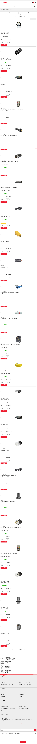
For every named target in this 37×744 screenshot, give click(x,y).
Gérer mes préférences (14, 742)
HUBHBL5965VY (3, 239)
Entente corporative (23, 706)
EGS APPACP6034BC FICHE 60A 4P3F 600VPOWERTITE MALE (10, 56)
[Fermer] (35, 733)
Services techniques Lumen (24, 708)
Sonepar (21, 679)
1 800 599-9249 (8, 717)
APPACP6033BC (3, 552)
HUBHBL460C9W (3, 291)
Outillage (21, 696)
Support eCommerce (23, 686)
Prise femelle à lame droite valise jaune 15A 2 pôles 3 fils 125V (11, 370)
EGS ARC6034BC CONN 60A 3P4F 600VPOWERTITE (9, 83)
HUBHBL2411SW (3, 212)
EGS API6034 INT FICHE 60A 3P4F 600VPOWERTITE (9, 396)
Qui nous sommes (4, 679)
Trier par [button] (27, 12)
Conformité (3, 682)
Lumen (18, 676)
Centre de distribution (5, 680)
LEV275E (2, 343)
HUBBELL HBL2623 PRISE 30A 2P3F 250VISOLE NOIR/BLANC (10, 579)
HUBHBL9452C (3, 29)
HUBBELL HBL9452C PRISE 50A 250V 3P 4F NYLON (9, 30)
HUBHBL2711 (3, 526)
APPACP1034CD (3, 186)
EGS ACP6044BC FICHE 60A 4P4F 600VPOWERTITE (9, 318)
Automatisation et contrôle (6, 691)
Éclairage (2, 694)
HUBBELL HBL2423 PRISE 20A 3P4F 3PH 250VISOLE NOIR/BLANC (11, 449)
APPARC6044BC (3, 422)
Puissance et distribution (6, 692)
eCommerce (3, 702)
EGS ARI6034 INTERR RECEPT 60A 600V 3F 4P (8, 266)
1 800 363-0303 (11, 719)
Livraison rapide (7, 666)
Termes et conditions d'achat (25, 684)
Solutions (18, 700)
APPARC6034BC (3, 82)
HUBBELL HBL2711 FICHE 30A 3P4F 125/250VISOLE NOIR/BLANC (11, 527)
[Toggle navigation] (1, 3)
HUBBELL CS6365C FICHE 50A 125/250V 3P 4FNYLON (9, 161)
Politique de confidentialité (24, 682)
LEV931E (2, 631)
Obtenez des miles (8, 670)
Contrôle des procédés (23, 691)
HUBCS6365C (3, 160)
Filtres (9, 12)
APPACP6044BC (3, 317)
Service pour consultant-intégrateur (8, 708)
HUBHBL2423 (3, 448)
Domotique (3, 696)
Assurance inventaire (5, 704)
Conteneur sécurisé (5, 706)
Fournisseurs (21, 680)
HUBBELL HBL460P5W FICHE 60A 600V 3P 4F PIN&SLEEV (9, 135)
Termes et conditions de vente (7, 684)
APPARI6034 (3, 265)
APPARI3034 (3, 500)
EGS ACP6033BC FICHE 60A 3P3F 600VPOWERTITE (9, 553)
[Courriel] (17, 730)
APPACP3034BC (3, 108)
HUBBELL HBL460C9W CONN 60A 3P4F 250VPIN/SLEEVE (10, 292)
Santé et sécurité (4, 698)
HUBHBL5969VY (3, 369)
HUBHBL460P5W (3, 134)
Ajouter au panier (4, 45)
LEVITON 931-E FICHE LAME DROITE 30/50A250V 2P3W (9, 632)
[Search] (18, 6)
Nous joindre (3, 686)
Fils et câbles (21, 694)
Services (18, 688)
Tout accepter (23, 742)
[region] (18, 738)
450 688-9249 (5, 715)
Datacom (21, 692)
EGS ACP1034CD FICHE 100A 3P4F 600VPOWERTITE (9, 187)
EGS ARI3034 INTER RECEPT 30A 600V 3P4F (8, 501)
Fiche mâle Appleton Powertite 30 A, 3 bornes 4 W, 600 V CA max (12, 109)
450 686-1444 (6, 718)
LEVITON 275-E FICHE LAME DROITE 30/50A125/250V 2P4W (10, 344)
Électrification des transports (25, 698)
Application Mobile (23, 702)
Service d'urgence (8, 657)
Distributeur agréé (8, 661)
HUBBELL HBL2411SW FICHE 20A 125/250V (7, 213)
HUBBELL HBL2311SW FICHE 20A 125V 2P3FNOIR (8, 475)
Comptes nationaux (23, 704)
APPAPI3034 (3, 605)
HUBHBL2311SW (3, 474)
